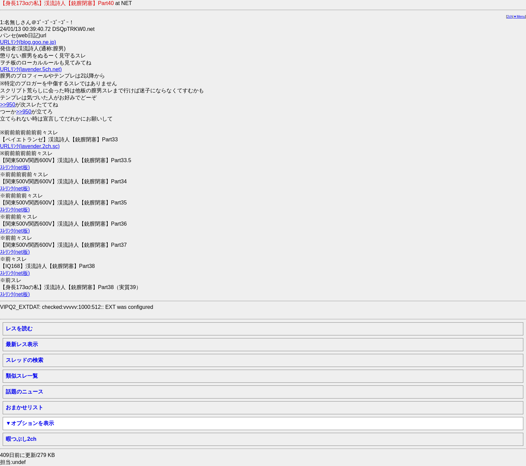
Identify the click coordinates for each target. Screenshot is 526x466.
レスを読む (19, 328)
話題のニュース (24, 391)
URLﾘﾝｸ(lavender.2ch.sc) (30, 146)
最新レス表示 (22, 344)
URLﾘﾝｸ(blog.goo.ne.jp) (28, 42)
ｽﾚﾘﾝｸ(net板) (15, 167)
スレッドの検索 (24, 360)
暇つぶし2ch (21, 439)
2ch (510, 16)
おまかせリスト (24, 407)
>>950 (7, 104)
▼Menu (519, 16)
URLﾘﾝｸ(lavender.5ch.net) (31, 69)
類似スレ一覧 (22, 376)
